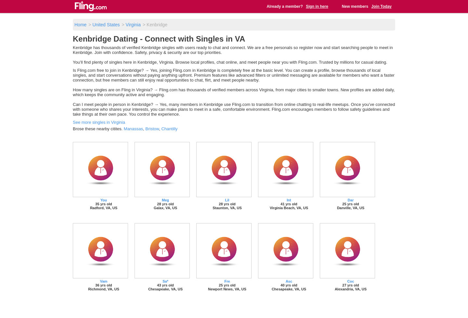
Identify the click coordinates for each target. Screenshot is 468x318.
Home (80, 24)
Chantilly (169, 128)
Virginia (133, 24)
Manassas (133, 128)
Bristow (152, 128)
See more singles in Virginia (99, 122)
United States (106, 24)
